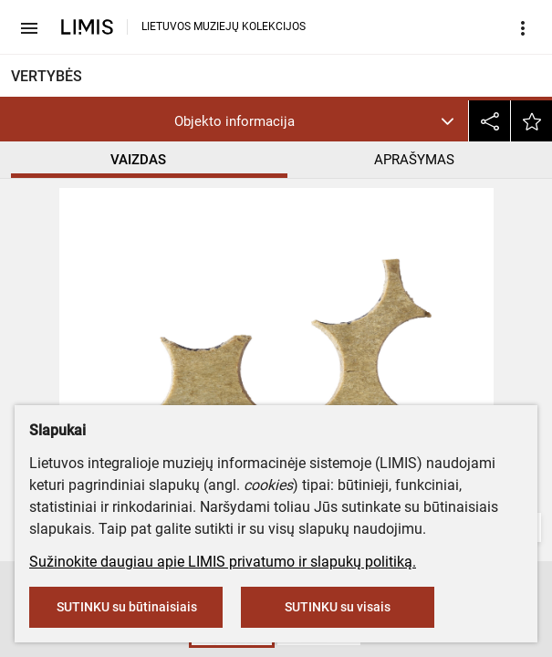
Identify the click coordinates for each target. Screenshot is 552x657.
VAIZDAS (138, 159)
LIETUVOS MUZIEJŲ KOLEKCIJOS (223, 26)
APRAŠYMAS (414, 159)
